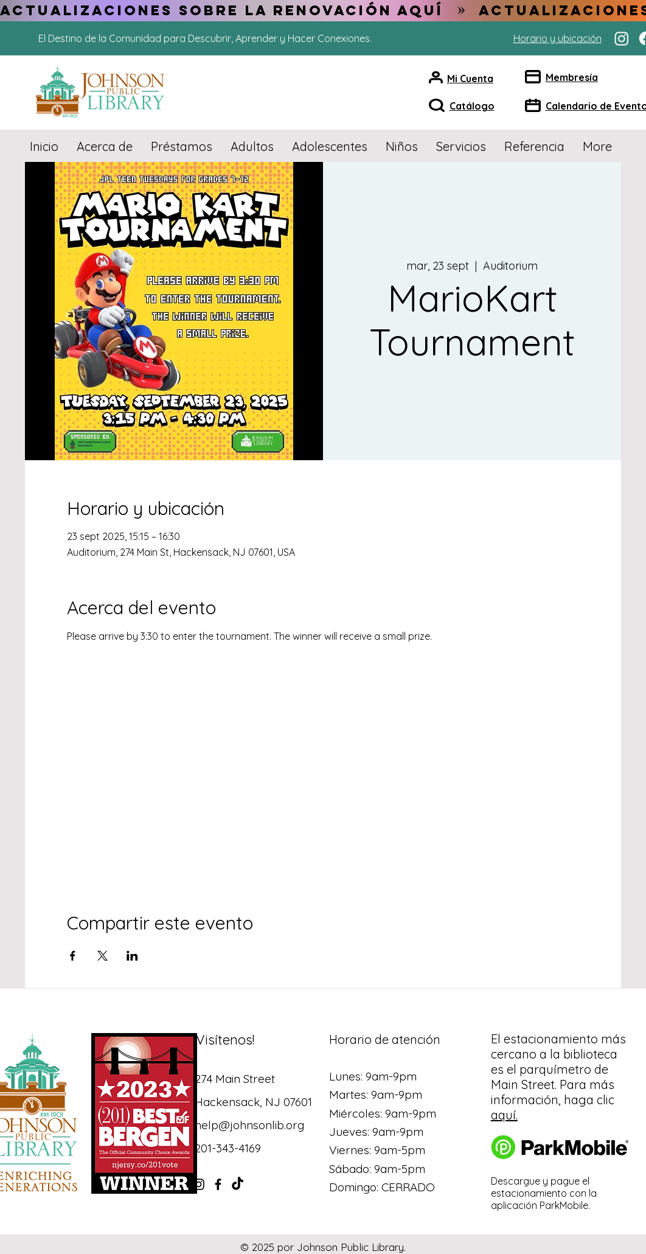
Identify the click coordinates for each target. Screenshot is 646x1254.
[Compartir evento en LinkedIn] (132, 956)
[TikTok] (237, 1184)
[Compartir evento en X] (102, 956)
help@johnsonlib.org (249, 1125)
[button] (105, 147)
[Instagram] (622, 38)
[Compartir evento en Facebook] (72, 956)
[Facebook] (218, 1184)
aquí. (504, 1115)
